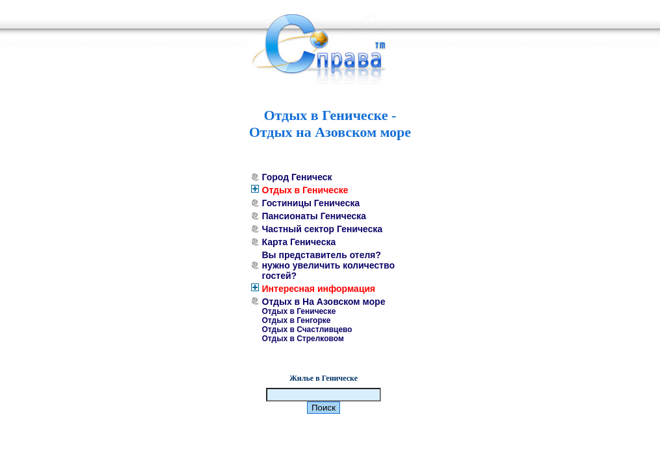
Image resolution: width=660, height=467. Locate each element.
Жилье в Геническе (323, 378)
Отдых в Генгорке (296, 320)
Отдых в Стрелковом (303, 338)
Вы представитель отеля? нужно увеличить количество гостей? (328, 265)
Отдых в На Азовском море (323, 301)
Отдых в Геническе (305, 190)
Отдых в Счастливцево (307, 329)
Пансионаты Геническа (314, 216)
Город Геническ (297, 177)
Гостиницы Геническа (311, 203)
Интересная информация (319, 288)
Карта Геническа (299, 242)
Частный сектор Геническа (322, 229)
